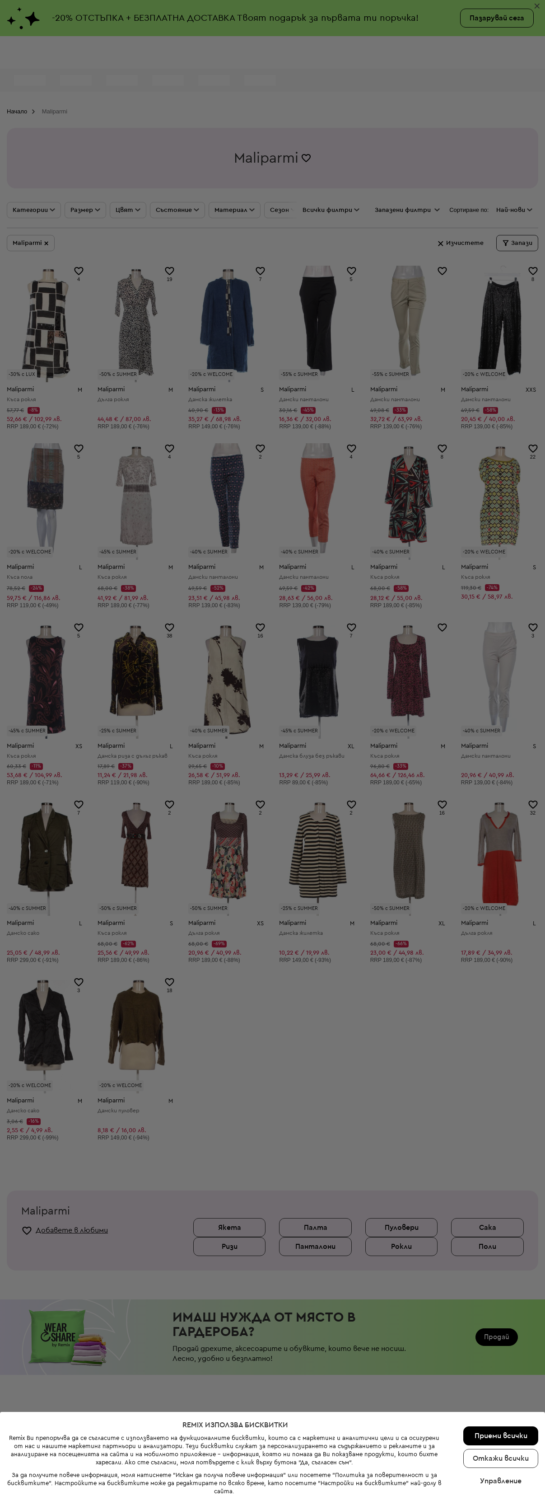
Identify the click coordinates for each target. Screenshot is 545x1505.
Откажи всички (501, 1418)
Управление (501, 1441)
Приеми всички (501, 1396)
